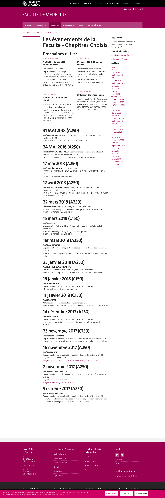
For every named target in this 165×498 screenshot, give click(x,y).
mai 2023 (115, 88)
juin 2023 (115, 86)
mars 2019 (115, 156)
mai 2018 (115, 164)
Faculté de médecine (45, 14)
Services (126, 3)
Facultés (87, 3)
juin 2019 (115, 151)
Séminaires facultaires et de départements (40, 32)
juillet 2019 (116, 148)
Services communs (90, 461)
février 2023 (116, 96)
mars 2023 (115, 94)
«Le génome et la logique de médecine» (59, 382)
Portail (127, 9)
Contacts (56, 467)
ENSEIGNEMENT (42, 25)
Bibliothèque (58, 471)
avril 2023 (115, 91)
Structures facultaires (91, 470)
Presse (117, 464)
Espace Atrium (58, 476)
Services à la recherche (92, 465)
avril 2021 (115, 124)
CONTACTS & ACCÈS (94, 25)
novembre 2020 (117, 129)
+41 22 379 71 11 (30, 461)
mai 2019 (115, 153)
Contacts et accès (28, 465)
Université (74, 3)
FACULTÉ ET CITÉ (68, 25)
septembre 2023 (118, 83)
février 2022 (116, 113)
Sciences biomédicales (61, 463)
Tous (113, 67)
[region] (82, 493)
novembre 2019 (117, 140)
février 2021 (116, 126)
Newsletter (118, 459)
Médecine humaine (60, 454)
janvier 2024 (116, 80)
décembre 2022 (117, 99)
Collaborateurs (112, 3)
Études (98, 3)
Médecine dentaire (60, 458)
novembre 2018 (117, 161)
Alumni (137, 3)
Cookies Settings (111, 493)
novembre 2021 (117, 118)
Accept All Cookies (141, 493)
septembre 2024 (118, 75)
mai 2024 (115, 78)
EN (140, 9)
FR (137, 9)
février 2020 (116, 137)
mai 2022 (115, 107)
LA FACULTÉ (28, 25)
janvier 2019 (116, 159)
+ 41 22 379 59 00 (30, 474)
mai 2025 (115, 69)
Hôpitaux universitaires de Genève (126, 476)
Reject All (126, 493)
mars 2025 (115, 72)
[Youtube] (122, 454)
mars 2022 (115, 110)
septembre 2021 (117, 121)
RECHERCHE (55, 25)
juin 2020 (115, 134)
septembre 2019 (118, 145)
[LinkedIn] (117, 454)
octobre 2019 (116, 143)
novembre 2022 (117, 102)
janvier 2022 (116, 115)
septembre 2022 (118, 105)
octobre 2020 (116, 132)
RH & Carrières (89, 457)
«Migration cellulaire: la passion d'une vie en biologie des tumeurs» (70, 360)
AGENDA (81, 25)
